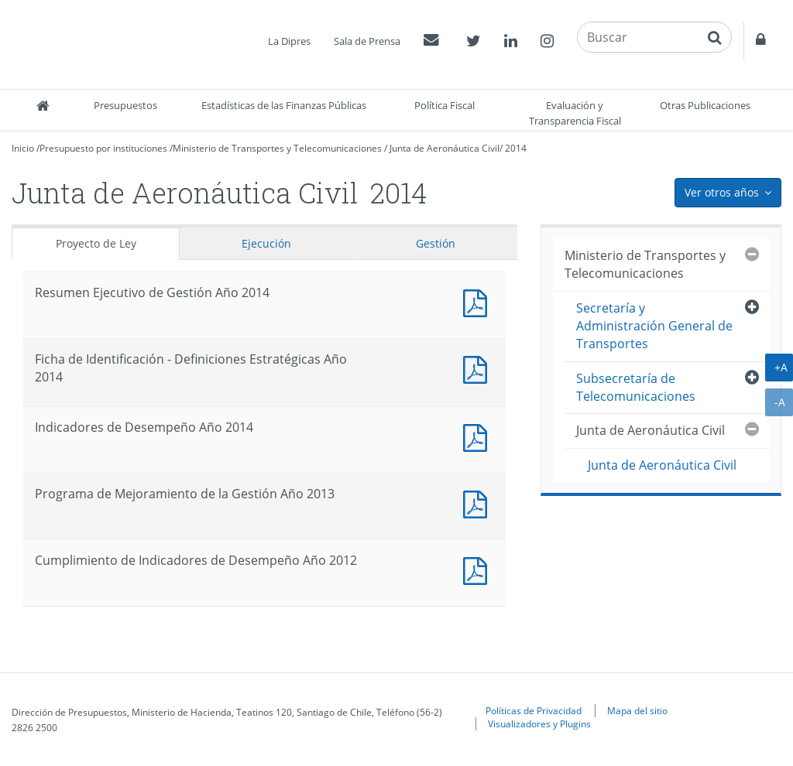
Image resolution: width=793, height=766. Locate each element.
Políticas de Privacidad (534, 710)
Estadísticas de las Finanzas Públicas (283, 105)
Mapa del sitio (637, 710)
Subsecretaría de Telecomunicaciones (635, 387)
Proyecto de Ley (96, 243)
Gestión (435, 243)
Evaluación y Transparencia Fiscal (575, 113)
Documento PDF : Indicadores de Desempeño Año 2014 (478, 436)
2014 (516, 148)
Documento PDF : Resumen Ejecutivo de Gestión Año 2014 (478, 301)
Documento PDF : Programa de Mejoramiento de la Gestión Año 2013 (478, 502)
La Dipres (289, 41)
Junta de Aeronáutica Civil (444, 148)
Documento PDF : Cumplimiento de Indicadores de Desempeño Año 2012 (478, 569)
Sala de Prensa (367, 41)
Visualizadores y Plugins (539, 723)
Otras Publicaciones (705, 105)
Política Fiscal (444, 105)
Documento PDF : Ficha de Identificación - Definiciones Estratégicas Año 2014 (478, 368)
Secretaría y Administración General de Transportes (654, 326)
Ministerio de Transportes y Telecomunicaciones (277, 148)
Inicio (23, 148)
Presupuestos (125, 105)
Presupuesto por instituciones (103, 148)
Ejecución (266, 243)
